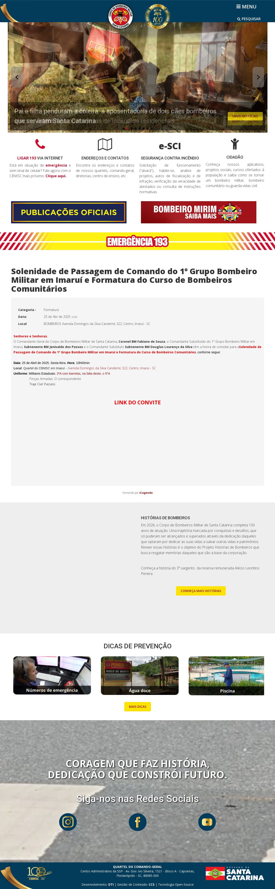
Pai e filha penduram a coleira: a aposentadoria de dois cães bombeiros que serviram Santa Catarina (115, 116)
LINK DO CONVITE (137, 402)
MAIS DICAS (137, 706)
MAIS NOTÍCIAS (245, 116)
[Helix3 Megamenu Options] (247, 6)
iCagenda (146, 493)
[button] (137, 77)
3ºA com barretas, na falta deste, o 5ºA (83, 373)
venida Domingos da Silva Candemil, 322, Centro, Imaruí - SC (112, 368)
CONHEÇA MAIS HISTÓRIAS (201, 591)
